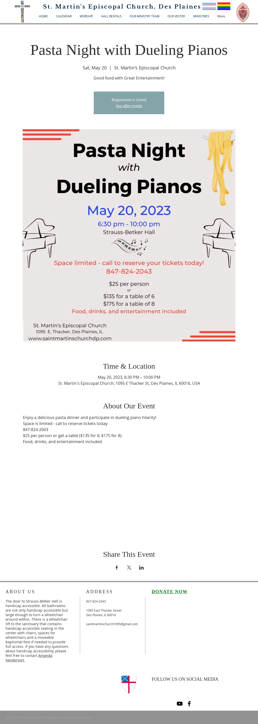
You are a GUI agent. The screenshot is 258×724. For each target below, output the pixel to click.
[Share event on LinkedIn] (141, 568)
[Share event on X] (129, 568)
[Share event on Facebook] (116, 568)
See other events (129, 106)
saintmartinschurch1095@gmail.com (112, 624)
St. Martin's (65, 6)
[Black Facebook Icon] (189, 703)
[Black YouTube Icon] (179, 703)
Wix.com (86, 717)
